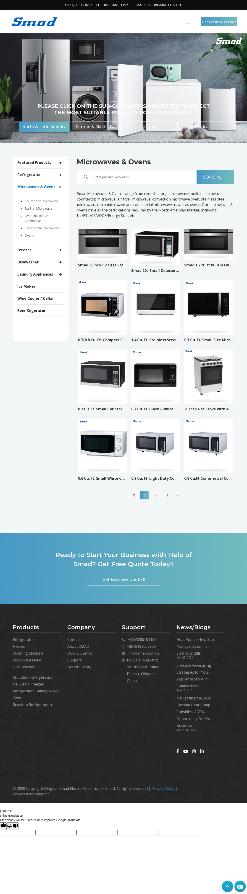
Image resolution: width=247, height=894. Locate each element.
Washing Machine (28, 653)
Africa (202, 126)
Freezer (24, 249)
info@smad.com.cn (164, 5)
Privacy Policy (163, 788)
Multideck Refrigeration (33, 677)
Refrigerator (29, 174)
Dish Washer (24, 666)
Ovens (29, 235)
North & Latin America (45, 126)
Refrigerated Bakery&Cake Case (35, 694)
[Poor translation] (12, 826)
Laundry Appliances (35, 274)
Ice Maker (26, 286)
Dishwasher (28, 262)
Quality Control (80, 653)
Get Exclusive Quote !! (219, 21)
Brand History (79, 666)
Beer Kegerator (31, 310)
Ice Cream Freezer (28, 684)
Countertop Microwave (42, 201)
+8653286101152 (115, 5)
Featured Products (34, 162)
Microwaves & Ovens (36, 186)
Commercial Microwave (42, 228)
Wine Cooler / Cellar (35, 298)
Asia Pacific (150, 126)
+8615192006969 (141, 646)
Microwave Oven (27, 660)
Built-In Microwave (38, 208)
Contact (74, 639)
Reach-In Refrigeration (32, 704)
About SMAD (78, 646)
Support (74, 660)
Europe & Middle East (97, 126)
